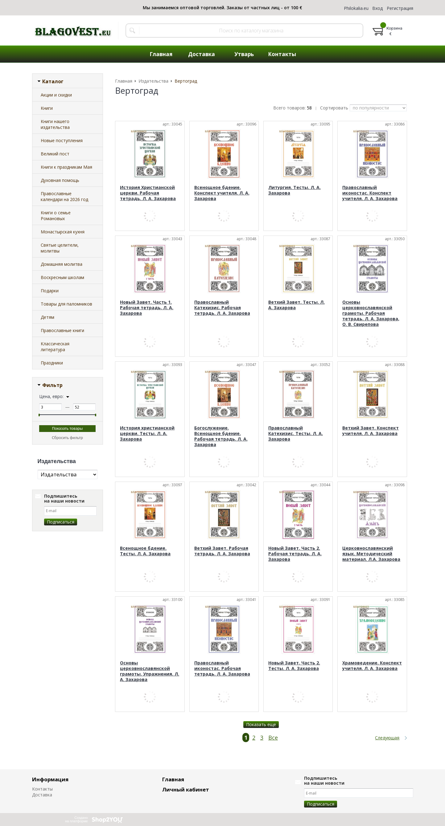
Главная (173, 779)
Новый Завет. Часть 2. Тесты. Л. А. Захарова (294, 665)
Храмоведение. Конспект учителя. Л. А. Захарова (372, 665)
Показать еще (261, 724)
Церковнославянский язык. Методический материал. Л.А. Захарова (371, 553)
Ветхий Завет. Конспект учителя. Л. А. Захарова (370, 430)
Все (273, 737)
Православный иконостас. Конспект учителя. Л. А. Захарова (370, 192)
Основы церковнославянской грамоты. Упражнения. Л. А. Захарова (149, 671)
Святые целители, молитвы (60, 248)
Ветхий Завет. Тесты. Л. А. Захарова (296, 304)
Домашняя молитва (61, 264)
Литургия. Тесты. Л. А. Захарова (294, 190)
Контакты (42, 789)
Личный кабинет (185, 789)
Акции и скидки (56, 95)
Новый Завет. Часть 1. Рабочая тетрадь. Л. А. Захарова (146, 307)
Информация (50, 779)
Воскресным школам (62, 277)
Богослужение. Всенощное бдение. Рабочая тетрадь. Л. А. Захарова (221, 436)
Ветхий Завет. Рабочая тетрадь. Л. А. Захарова (222, 551)
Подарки (50, 291)
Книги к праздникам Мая (66, 167)
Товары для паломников (66, 304)
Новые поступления (62, 140)
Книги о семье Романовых (56, 215)
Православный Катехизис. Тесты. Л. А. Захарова (295, 433)
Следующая (387, 738)
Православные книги (62, 330)
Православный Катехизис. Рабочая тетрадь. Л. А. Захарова (222, 307)
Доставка (42, 795)
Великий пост (55, 154)
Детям (47, 317)
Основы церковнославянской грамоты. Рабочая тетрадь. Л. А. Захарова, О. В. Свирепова (370, 313)
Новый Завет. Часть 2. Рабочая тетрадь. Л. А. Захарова (295, 553)
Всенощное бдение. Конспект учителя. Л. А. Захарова (221, 192)
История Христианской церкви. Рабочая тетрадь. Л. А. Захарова (148, 192)
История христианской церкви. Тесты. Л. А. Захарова (147, 433)
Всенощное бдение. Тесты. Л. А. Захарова (145, 551)
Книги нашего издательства (55, 124)
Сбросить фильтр (67, 437)
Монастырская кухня (62, 232)
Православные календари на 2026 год (64, 196)
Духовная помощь (60, 180)
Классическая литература (55, 346)
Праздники (52, 363)
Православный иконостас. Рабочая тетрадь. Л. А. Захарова (222, 668)
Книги (47, 108)
